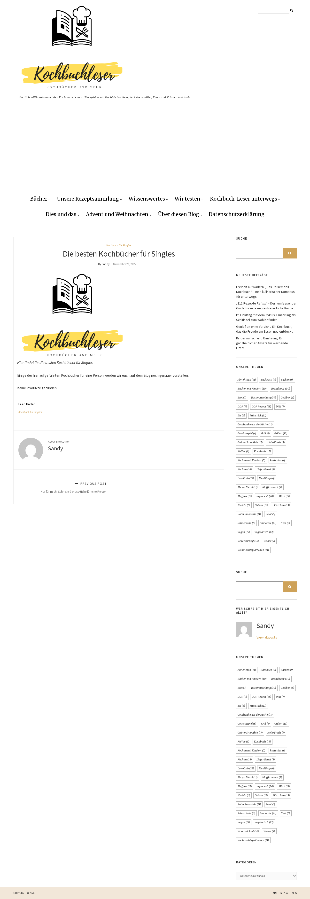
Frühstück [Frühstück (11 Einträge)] (258, 415)
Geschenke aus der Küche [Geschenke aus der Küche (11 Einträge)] (255, 424)
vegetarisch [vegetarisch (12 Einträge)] (264, 532)
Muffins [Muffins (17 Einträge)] (245, 496)
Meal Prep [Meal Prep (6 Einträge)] (267, 478)
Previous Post (65, 487)
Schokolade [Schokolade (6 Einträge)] (246, 523)
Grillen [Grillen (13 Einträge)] (280, 433)
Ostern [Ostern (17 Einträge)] (261, 505)
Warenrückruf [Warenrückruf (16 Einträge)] (248, 541)
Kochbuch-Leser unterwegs (243, 199)
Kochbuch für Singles (118, 245)
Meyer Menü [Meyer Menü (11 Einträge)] (248, 487)
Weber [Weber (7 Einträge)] (269, 541)
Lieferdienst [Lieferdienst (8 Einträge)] (265, 469)
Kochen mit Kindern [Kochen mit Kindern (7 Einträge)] (251, 460)
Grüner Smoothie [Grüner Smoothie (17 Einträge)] (250, 442)
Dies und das (61, 214)
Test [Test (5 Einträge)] (285, 523)
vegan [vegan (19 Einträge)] (244, 532)
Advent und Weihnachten (117, 214)
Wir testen (187, 199)
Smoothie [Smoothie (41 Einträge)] (268, 523)
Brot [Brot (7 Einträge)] (242, 397)
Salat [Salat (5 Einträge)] (271, 514)
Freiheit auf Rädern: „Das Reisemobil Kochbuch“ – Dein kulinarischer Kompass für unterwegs (265, 292)
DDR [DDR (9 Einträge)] (242, 406)
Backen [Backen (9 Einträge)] (287, 379)
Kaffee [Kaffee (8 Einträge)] (243, 451)
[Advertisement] (155, 155)
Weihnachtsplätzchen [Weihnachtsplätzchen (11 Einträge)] (253, 550)
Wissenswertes (147, 199)
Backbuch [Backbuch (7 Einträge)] (268, 379)
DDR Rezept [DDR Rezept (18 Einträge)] (261, 406)
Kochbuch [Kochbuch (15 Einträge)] (262, 451)
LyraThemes (290, 893)
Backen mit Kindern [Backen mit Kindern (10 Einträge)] (252, 388)
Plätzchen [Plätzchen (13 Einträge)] (281, 505)
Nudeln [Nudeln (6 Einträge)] (244, 505)
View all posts (266, 637)
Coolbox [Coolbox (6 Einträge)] (287, 397)
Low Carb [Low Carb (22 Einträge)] (246, 478)
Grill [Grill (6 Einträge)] (265, 433)
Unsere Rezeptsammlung (88, 199)
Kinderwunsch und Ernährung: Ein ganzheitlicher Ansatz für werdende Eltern (262, 343)
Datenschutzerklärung (236, 214)
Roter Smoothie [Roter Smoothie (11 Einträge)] (249, 514)
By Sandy (104, 264)
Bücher (38, 199)
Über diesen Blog (178, 214)
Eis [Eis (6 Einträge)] (241, 415)
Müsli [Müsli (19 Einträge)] (284, 496)
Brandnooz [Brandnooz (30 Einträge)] (280, 388)
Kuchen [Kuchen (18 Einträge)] (245, 469)
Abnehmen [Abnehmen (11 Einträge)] (247, 379)
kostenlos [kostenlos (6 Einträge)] (278, 460)
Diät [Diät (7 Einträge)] (280, 406)
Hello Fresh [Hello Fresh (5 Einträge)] (276, 442)
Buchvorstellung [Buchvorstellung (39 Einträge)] (263, 397)
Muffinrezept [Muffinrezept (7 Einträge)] (272, 487)
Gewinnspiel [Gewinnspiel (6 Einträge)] (247, 433)
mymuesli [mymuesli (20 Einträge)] (265, 496)
